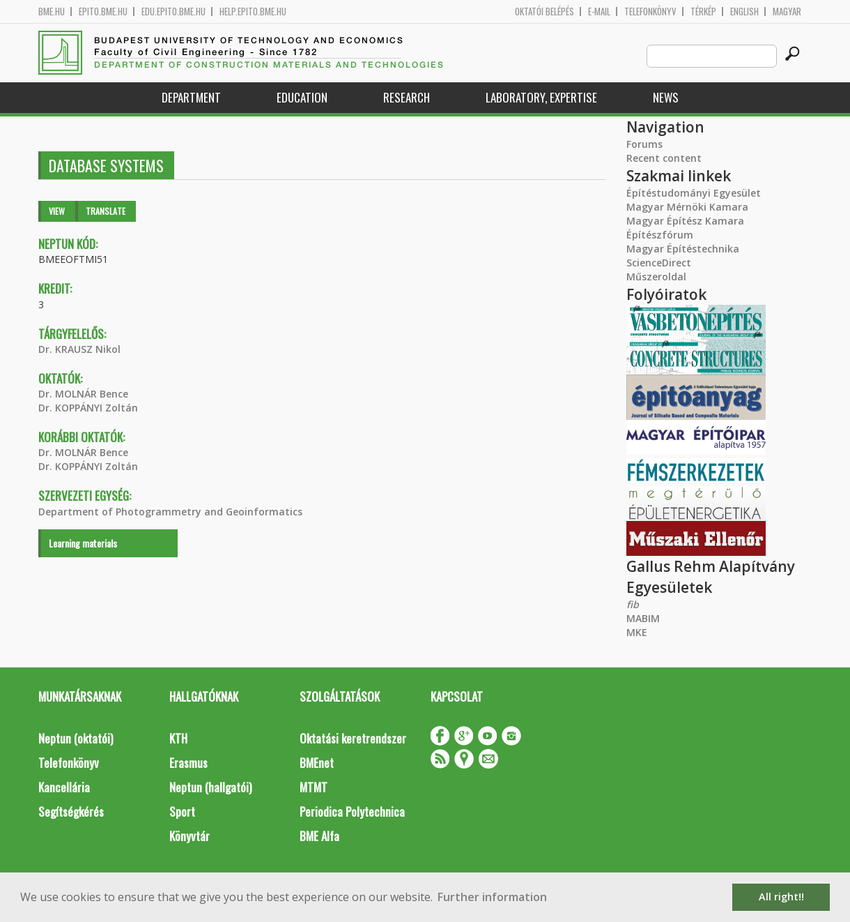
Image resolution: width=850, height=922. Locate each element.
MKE (636, 632)
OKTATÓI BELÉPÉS (544, 11)
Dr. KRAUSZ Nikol (79, 349)
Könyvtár (189, 836)
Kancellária (64, 787)
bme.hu (51, 11)
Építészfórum (659, 234)
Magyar (787, 11)
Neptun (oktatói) (75, 738)
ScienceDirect (658, 262)
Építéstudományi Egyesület (693, 192)
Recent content (664, 158)
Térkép (703, 11)
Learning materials (83, 543)
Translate (105, 211)
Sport (182, 811)
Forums (644, 144)
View (57, 211)
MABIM (643, 618)
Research (406, 97)
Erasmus (188, 762)
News (666, 97)
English (744, 11)
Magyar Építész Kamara (685, 220)
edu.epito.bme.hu (173, 11)
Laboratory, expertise (541, 97)
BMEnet (317, 762)
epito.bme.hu (103, 11)
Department (191, 97)
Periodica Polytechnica (352, 811)
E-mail (599, 11)
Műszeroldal (656, 276)
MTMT (313, 787)
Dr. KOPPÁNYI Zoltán (88, 407)
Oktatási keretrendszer (353, 738)
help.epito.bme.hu (252, 11)
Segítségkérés (71, 811)
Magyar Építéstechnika (682, 248)
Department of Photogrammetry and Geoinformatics (170, 511)
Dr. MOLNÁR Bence (83, 393)
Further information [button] (492, 897)
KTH (178, 738)
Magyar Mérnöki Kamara (687, 206)
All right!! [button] (781, 896)
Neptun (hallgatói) (210, 787)
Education (302, 97)
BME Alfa (319, 836)
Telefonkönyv (650, 11)
